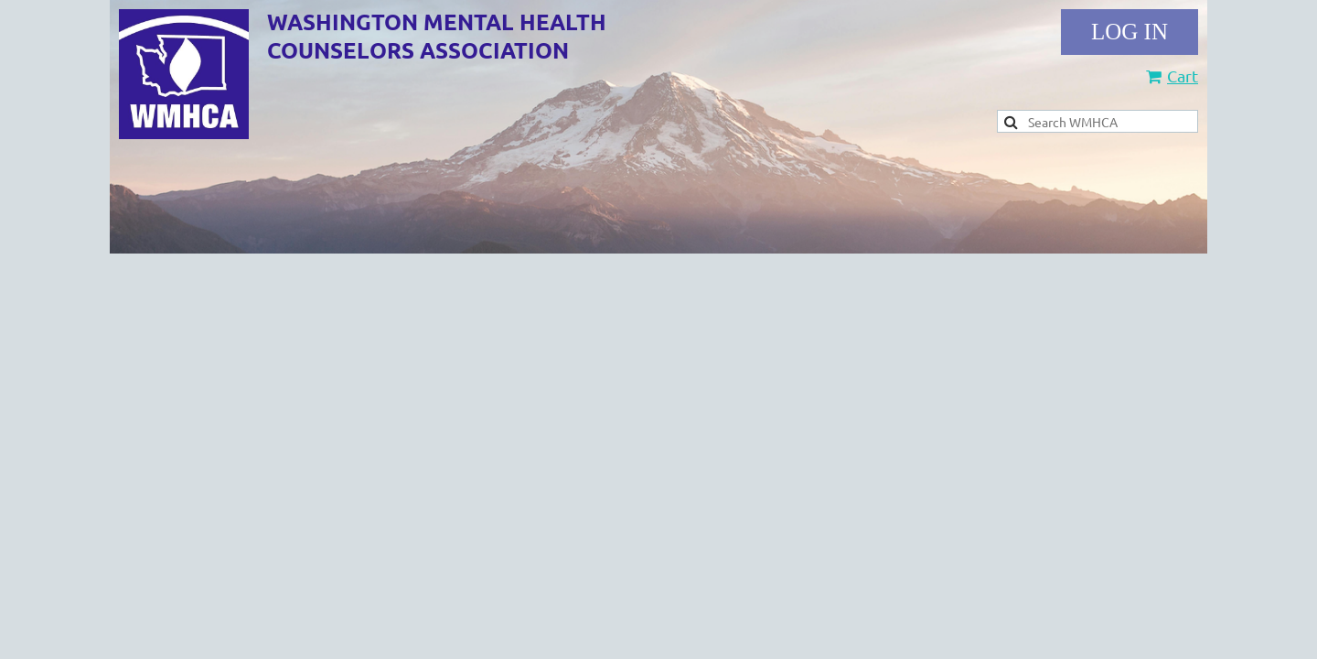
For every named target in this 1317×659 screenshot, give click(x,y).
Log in (1129, 32)
